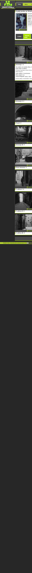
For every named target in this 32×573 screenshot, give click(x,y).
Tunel (18, 123)
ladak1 (26, 76)
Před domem (20, 167)
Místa (26, 4)
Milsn (30, 76)
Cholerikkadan (26, 73)
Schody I (19, 64)
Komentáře (26, 78)
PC (24, 75)
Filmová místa (27, 36)
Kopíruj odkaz (19, 78)
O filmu (19, 36)
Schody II (19, 101)
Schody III (19, 145)
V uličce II (19, 211)
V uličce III (19, 233)
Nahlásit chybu (6, 242)
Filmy (19, 4)
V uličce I (19, 189)
